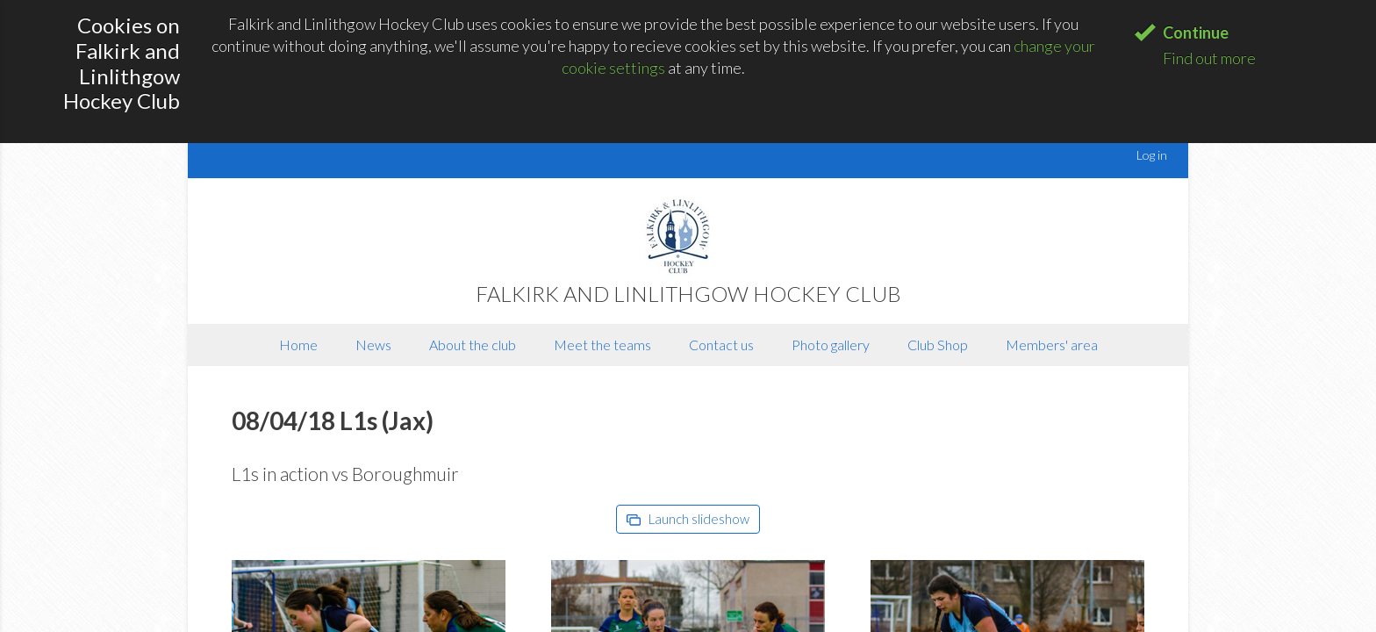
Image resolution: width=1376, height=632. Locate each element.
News (373, 344)
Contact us (721, 344)
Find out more (1209, 58)
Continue (1196, 32)
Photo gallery (831, 344)
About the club (472, 344)
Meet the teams (602, 344)
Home (298, 344)
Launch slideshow (688, 519)
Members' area (1052, 344)
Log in (1151, 154)
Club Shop (937, 344)
